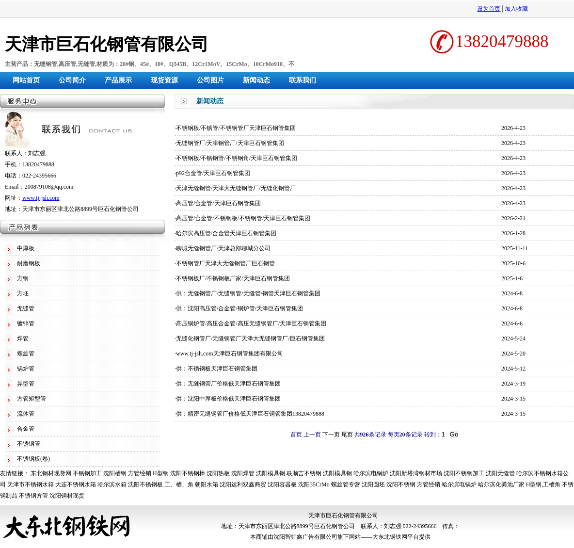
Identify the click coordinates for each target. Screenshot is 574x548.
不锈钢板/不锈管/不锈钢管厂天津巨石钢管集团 (236, 128)
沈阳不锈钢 (400, 484)
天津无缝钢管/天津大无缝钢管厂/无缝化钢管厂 (236, 188)
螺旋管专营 (345, 484)
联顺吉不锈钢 (304, 473)
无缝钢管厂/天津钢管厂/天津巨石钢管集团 (230, 143)
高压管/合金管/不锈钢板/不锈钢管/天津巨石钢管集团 (243, 218)
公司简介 (72, 80)
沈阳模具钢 (270, 473)
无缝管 (25, 308)
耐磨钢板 (28, 263)
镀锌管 (25, 323)
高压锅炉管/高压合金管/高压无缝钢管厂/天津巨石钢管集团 (251, 323)
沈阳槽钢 (115, 473)
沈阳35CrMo (314, 484)
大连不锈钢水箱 (75, 484)
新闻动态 (256, 80)
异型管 (25, 383)
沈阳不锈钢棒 (187, 473)
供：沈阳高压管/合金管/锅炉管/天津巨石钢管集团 (239, 308)
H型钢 (161, 473)
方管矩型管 (31, 398)
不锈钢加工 (87, 473)
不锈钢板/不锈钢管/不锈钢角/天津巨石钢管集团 (236, 158)
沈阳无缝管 (500, 473)
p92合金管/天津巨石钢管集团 (213, 173)
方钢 (23, 278)
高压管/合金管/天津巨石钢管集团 (218, 203)
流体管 (25, 413)
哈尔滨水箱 (112, 484)
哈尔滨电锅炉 (370, 473)
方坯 (23, 293)
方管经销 (139, 473)
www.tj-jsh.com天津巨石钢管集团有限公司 (229, 353)
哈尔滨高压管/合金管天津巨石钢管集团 (226, 233)
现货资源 (164, 80)
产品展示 (118, 80)
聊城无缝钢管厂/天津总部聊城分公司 (223, 248)
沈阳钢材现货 (66, 495)
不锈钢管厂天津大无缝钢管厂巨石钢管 (225, 263)
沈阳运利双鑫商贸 (243, 484)
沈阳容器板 (282, 484)
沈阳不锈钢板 (145, 484)
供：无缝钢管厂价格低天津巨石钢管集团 (228, 383)
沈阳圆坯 (373, 484)
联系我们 (302, 80)
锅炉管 (25, 368)
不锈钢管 (28, 443)
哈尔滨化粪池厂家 (501, 484)
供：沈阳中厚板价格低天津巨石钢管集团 (228, 398)
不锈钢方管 (33, 495)
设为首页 (488, 8)
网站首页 (26, 80)
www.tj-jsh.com (41, 197)
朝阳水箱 (206, 484)
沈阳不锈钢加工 (464, 473)
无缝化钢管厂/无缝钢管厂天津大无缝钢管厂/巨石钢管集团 (250, 338)
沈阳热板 (218, 473)
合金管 (25, 428)
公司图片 (210, 80)
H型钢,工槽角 (543, 484)
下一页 (331, 434)
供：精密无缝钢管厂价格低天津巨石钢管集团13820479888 (250, 413)
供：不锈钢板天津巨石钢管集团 (216, 368)
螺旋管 (25, 353)
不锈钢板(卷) (33, 458)
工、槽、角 (178, 484)
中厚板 (25, 248)
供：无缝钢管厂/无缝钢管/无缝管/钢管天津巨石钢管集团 (248, 293)
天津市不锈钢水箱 (30, 484)
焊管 (23, 338)
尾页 (347, 434)
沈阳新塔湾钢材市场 (416, 473)
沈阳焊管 (243, 473)
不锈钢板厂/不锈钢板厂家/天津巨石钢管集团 (233, 278)
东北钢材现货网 (51, 473)
